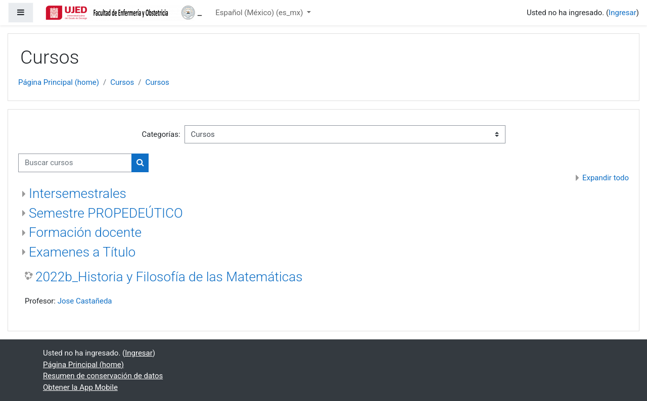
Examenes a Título (82, 252)
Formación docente (85, 232)
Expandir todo (605, 177)
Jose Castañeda (85, 301)
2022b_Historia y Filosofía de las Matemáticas (169, 276)
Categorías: (161, 134)
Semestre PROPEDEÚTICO (106, 213)
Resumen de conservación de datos (103, 375)
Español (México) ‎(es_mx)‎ (260, 12)
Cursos (122, 82)
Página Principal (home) (58, 82)
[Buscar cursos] (75, 163)
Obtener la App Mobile (80, 387)
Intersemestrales (77, 193)
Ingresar (622, 12)
